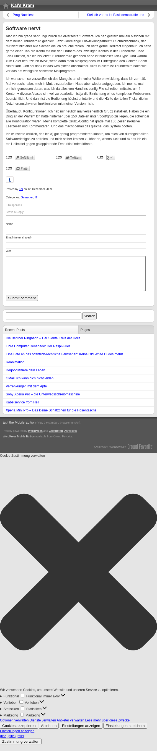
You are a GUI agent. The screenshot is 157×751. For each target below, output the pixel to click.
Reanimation (15, 369)
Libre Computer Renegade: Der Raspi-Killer (38, 353)
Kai (21, 189)
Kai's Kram (22, 5)
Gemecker (27, 197)
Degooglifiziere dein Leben (25, 377)
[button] (78, 579)
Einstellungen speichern (125, 732)
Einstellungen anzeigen (81, 732)
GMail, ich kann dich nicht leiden (29, 385)
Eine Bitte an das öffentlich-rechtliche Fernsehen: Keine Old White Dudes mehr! (64, 361)
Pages (85, 336)
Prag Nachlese (24, 15)
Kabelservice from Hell (22, 409)
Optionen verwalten (14, 727)
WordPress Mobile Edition (19, 443)
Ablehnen (48, 732)
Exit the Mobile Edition (19, 429)
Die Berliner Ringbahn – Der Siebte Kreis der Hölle (43, 345)
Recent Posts (15, 336)
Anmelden (70, 437)
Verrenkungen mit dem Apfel (27, 393)
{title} (3, 743)
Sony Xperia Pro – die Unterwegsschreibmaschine (43, 401)
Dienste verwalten (43, 727)
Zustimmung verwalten (20, 748)
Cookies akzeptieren (19, 732)
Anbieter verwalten (70, 727)
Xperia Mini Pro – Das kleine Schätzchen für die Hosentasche (51, 417)
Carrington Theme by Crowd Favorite (123, 453)
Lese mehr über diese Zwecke (107, 727)
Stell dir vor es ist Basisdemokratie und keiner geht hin (115, 16)
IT (36, 197)
